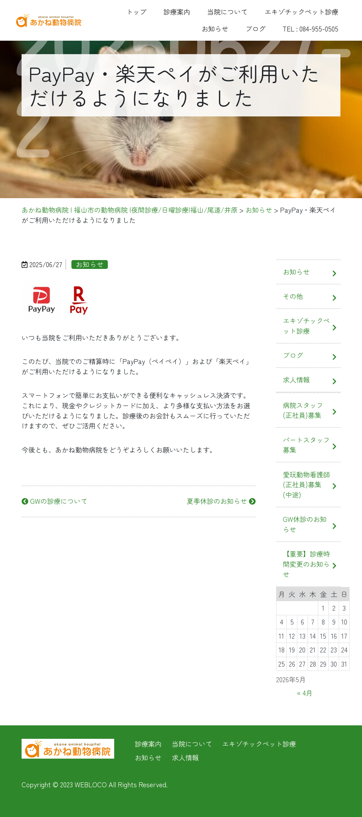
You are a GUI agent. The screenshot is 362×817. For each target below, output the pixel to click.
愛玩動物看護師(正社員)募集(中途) (306, 485)
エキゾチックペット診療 (301, 12)
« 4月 (305, 693)
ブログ (255, 29)
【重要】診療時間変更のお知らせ (306, 564)
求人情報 (296, 380)
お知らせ (215, 29)
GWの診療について (54, 501)
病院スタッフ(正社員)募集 (303, 410)
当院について (227, 12)
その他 (293, 296)
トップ (136, 12)
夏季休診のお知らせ (221, 501)
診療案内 (176, 12)
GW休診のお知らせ (305, 524)
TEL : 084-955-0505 (310, 29)
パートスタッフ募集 (306, 445)
